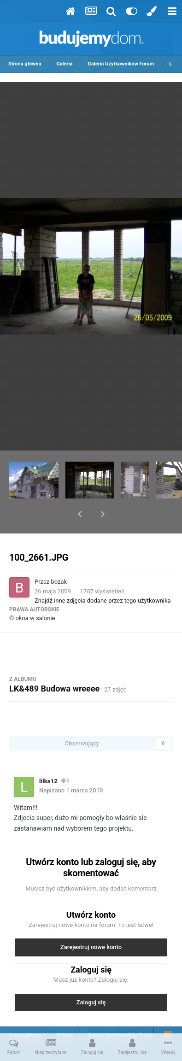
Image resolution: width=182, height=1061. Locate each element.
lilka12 (48, 757)
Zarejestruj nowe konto (91, 923)
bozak (59, 557)
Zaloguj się (91, 978)
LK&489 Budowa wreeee (54, 664)
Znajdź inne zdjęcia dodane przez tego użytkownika (103, 576)
